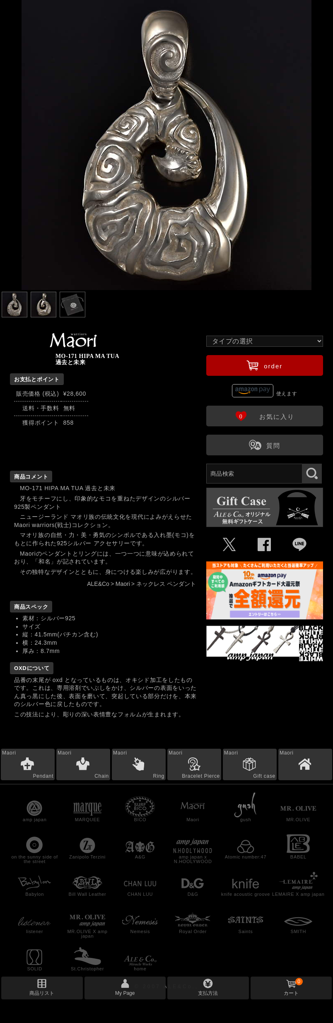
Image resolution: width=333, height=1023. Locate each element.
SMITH (298, 931)
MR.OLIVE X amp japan (87, 933)
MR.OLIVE (298, 819)
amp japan (35, 819)
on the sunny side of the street (34, 859)
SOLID (34, 968)
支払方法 (208, 993)
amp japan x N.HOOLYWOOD (193, 859)
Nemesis (140, 931)
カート (293, 987)
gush (245, 819)
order (264, 365)
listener (34, 931)
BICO (140, 819)
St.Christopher (87, 968)
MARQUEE (87, 819)
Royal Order (193, 931)
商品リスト (41, 993)
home (140, 968)
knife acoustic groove (245, 894)
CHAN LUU (140, 894)
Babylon (34, 894)
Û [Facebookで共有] (264, 545)
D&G (193, 894)
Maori (123, 583)
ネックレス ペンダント (166, 583)
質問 (264, 444)
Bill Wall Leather (87, 894)
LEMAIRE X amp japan (298, 894)
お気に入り (264, 415)
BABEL (298, 856)
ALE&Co (98, 583)
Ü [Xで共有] (229, 545)
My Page (125, 993)
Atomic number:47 (245, 856)
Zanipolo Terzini (87, 856)
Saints (246, 931)
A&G (140, 856)
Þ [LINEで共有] (299, 545)
